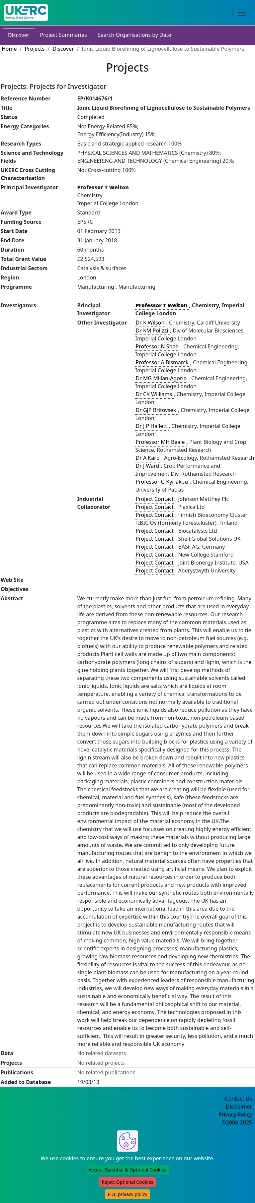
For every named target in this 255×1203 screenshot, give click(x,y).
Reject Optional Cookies (127, 1182)
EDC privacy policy (127, 1194)
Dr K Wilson (150, 322)
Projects (34, 48)
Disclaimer (239, 1106)
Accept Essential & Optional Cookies (128, 1170)
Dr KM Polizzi (152, 330)
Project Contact (155, 499)
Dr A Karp (148, 457)
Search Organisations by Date (134, 34)
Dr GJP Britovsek (156, 410)
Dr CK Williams (154, 394)
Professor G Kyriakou (162, 481)
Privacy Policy (235, 1114)
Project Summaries (63, 34)
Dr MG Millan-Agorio (161, 378)
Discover (18, 35)
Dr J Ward (147, 465)
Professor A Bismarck (162, 362)
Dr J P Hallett (151, 426)
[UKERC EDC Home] (26, 13)
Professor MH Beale (160, 442)
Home (9, 48)
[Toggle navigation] (241, 12)
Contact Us (238, 1098)
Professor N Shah (157, 346)
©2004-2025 (236, 1122)
